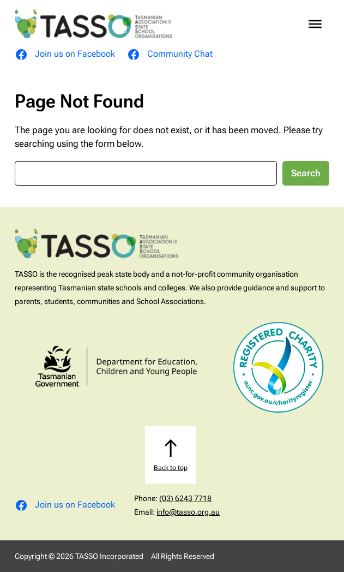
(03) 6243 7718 (185, 498)
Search (306, 173)
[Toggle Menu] (315, 24)
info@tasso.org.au (188, 512)
